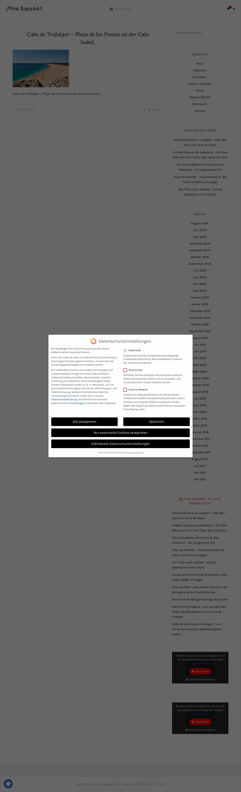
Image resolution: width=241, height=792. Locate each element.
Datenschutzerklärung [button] (122, 447)
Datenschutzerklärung (64, 393)
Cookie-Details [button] (104, 447)
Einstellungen (77, 397)
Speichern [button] (156, 416)
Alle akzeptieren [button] (84, 416)
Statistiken (134, 364)
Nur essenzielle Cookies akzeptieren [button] (121, 427)
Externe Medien (137, 384)
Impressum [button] (138, 447)
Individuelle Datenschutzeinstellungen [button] (120, 438)
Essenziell (133, 345)
